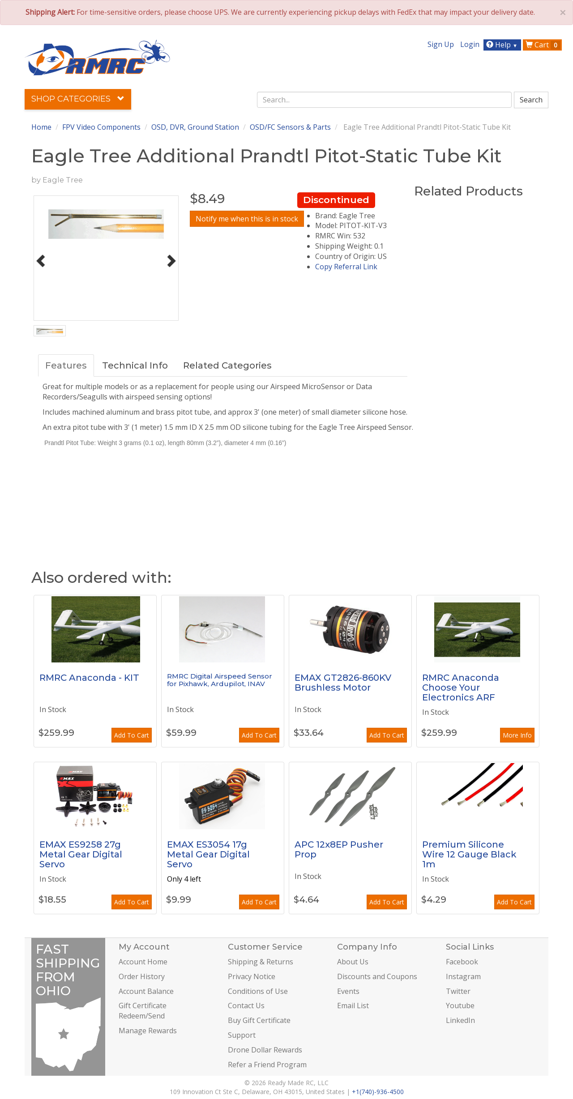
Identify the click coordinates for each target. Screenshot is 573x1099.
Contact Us (246, 1005)
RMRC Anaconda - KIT (89, 677)
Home (41, 127)
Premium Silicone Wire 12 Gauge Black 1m (469, 854)
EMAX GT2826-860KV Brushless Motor (343, 682)
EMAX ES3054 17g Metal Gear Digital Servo (208, 854)
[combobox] (384, 100)
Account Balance (146, 991)
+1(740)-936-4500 (378, 1091)
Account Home (143, 962)
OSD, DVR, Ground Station (195, 127)
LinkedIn (460, 1020)
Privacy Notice (251, 976)
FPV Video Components (101, 127)
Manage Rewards (148, 1030)
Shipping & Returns (260, 962)
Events (348, 991)
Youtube (460, 1005)
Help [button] (503, 45)
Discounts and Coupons (377, 976)
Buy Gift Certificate (259, 1020)
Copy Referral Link (346, 267)
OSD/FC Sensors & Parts (290, 127)
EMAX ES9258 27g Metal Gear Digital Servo (80, 854)
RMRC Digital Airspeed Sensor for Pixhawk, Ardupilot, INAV (219, 680)
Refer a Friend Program (267, 1064)
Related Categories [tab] (227, 365)
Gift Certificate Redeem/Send (143, 1011)
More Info (517, 735)
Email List (353, 1005)
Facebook (462, 962)
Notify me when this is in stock (247, 219)
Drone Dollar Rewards (265, 1050)
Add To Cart (131, 735)
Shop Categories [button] (77, 99)
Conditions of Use (258, 991)
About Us (352, 962)
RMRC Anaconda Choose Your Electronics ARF (460, 687)
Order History (142, 976)
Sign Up (441, 44)
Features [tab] (66, 365)
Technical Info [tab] (135, 365)
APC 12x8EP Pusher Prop (339, 849)
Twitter (458, 991)
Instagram (463, 976)
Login (469, 44)
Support (242, 1035)
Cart (543, 45)
